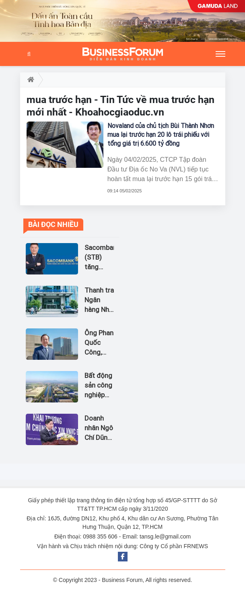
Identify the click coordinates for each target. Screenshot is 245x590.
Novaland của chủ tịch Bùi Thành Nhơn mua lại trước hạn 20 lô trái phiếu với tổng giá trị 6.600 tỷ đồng (160, 134)
